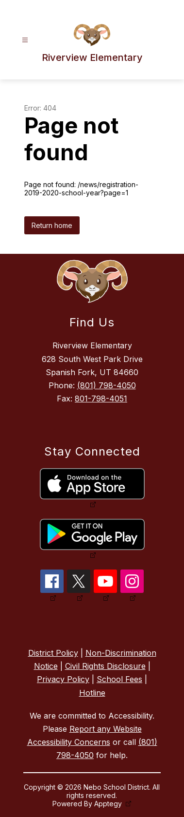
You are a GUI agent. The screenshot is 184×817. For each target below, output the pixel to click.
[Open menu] (25, 40)
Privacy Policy (63, 679)
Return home (52, 225)
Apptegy (109, 803)
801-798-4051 (101, 398)
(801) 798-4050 (106, 385)
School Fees (119, 679)
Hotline (92, 693)
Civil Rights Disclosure (105, 666)
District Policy (53, 653)
